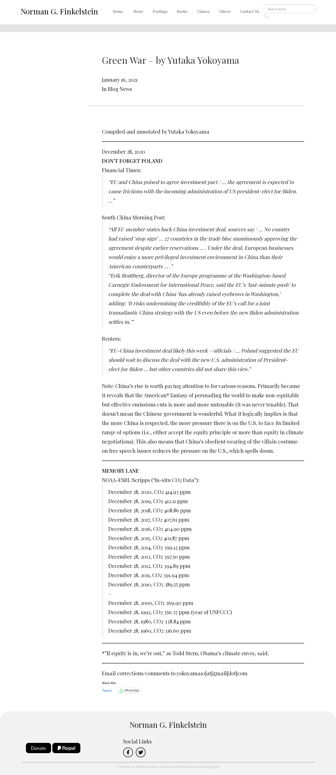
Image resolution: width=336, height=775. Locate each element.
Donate (38, 748)
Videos (225, 11)
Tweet (107, 690)
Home (118, 11)
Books (182, 11)
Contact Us (249, 11)
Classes (203, 11)
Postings (160, 11)
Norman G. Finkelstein (59, 11)
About (138, 11)
